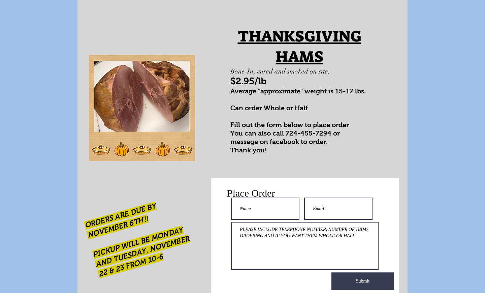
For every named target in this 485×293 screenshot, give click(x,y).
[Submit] (362, 281)
